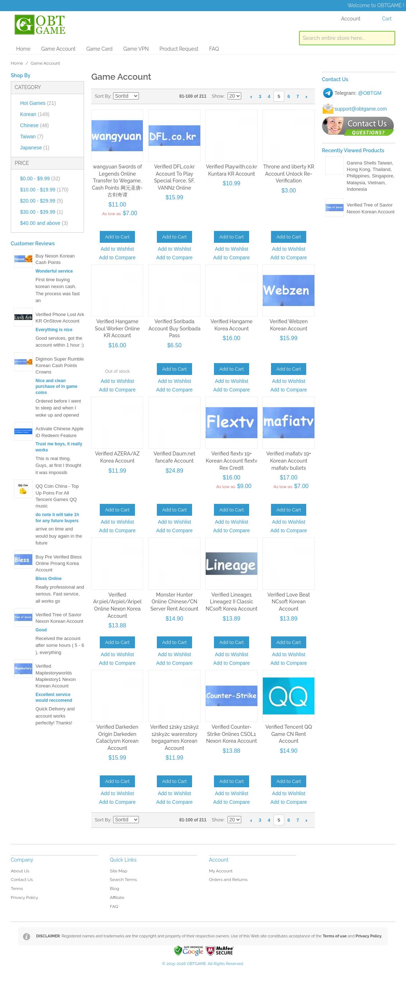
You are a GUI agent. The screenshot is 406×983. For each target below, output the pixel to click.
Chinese (34, 125)
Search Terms (123, 879)
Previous (251, 96)
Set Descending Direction (145, 96)
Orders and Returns (228, 879)
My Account (221, 870)
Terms (17, 888)
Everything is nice (54, 329)
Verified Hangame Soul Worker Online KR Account (117, 328)
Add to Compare (117, 257)
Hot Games (38, 103)
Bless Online (49, 578)
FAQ (214, 49)
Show (218, 96)
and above (44, 223)
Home (23, 49)
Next (306, 96)
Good (41, 629)
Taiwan (31, 136)
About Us (20, 870)
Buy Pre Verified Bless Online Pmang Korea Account (59, 563)
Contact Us (22, 879)
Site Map (118, 870)
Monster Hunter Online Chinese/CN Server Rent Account (174, 602)
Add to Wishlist (117, 249)
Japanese (35, 147)
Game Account (58, 49)
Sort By (102, 96)
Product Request (178, 49)
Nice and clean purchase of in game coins (57, 386)
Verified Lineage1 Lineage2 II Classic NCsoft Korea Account (231, 602)
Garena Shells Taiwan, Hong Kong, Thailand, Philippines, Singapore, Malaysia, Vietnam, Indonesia (371, 176)
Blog (114, 888)
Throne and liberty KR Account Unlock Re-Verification (288, 174)
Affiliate (117, 897)
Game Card (99, 49)
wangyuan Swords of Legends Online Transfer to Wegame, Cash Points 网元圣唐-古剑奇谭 (117, 181)
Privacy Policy (24, 897)
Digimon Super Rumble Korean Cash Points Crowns (60, 365)
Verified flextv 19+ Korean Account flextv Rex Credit (231, 460)
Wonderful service (54, 271)
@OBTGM (370, 93)
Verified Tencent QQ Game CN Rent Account (288, 734)
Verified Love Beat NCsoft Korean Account (288, 602)
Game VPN (136, 49)
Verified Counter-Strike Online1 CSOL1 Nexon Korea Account (231, 734)
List (170, 96)
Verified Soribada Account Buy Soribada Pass (174, 328)
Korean (35, 114)
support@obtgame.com (361, 109)
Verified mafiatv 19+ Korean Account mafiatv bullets (288, 460)
